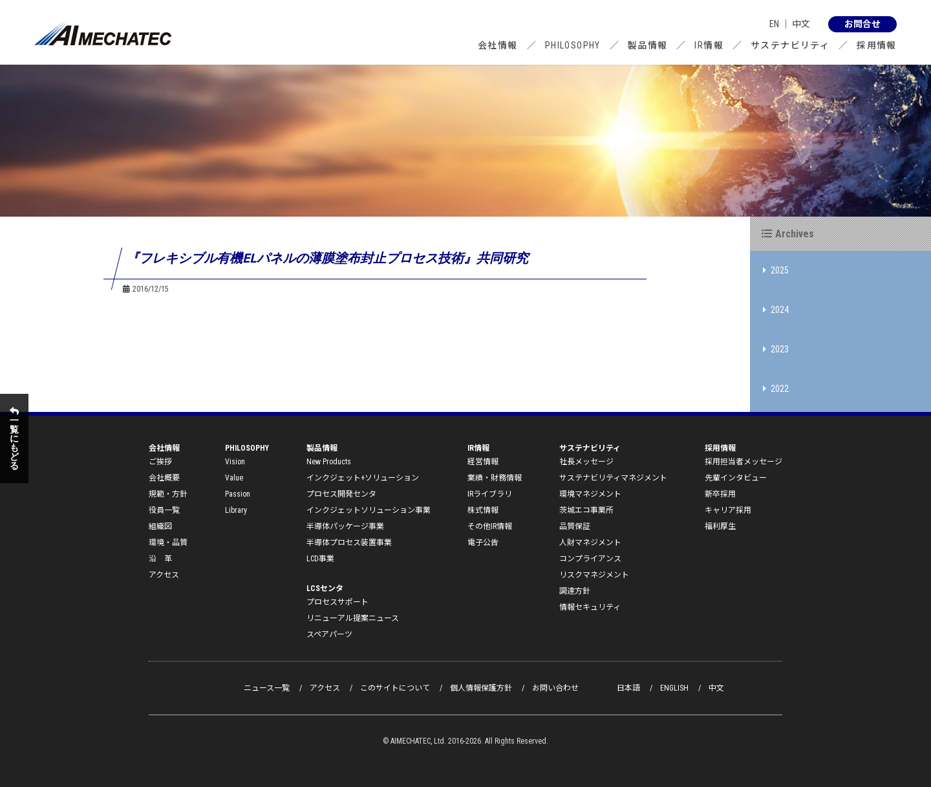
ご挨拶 (160, 461)
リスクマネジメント (594, 574)
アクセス (164, 574)
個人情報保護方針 (481, 688)
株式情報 (482, 510)
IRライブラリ (489, 494)
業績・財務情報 (494, 477)
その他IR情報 (489, 526)
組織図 (160, 526)
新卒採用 (720, 494)
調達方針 (574, 591)
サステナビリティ (790, 45)
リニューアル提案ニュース (352, 618)
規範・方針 (168, 494)
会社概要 (164, 477)
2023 (776, 349)
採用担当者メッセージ (743, 461)
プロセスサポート (337, 602)
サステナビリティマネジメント (613, 477)
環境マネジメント (590, 494)
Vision (235, 461)
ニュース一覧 (267, 688)
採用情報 (877, 45)
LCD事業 (320, 558)
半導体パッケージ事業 (345, 526)
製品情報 (648, 45)
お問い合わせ (555, 688)
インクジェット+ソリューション (362, 477)
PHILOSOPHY (573, 45)
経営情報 (482, 461)
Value (234, 477)
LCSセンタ (324, 588)
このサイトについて (395, 688)
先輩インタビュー (736, 477)
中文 (801, 24)
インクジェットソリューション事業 (368, 510)
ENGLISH (674, 688)
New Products (328, 461)
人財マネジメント (590, 542)
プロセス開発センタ (341, 494)
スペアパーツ (329, 634)
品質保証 (574, 526)
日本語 (628, 688)
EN (774, 24)
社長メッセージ (586, 461)
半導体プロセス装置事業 (349, 542)
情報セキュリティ (590, 607)
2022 (776, 388)
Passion (237, 494)
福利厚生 (720, 526)
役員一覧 (164, 510)
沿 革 (160, 558)
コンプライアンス (590, 558)
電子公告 (482, 542)
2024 (776, 310)
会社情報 (498, 45)
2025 (776, 270)
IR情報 (708, 45)
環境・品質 (168, 542)
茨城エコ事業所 (586, 510)
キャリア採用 (728, 510)
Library (236, 510)
